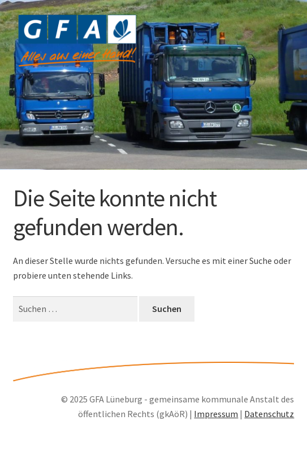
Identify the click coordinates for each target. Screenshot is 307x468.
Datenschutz (269, 413)
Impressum (216, 413)
